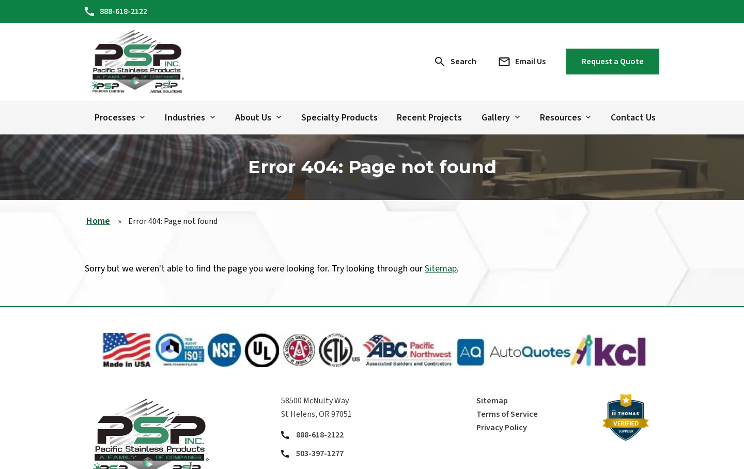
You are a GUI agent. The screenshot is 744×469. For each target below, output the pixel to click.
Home (98, 221)
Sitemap (441, 268)
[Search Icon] (455, 61)
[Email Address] (522, 61)
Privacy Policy (501, 427)
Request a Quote (613, 61)
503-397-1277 (320, 453)
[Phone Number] (116, 11)
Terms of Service (507, 414)
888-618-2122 (320, 435)
